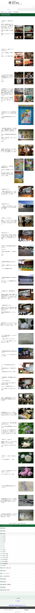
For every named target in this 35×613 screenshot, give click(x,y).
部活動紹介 (4, 578)
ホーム (8, 9)
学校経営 (4, 530)
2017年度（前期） (5, 555)
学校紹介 (4, 528)
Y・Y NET (17, 600)
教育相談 (4, 587)
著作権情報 (26, 609)
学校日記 (4, 533)
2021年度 (3, 541)
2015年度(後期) (5, 561)
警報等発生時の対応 (6, 589)
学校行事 (4, 570)
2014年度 (3, 565)
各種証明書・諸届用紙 (6, 584)
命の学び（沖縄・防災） (6, 567)
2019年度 (3, 549)
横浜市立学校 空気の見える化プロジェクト (17, 605)
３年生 (3, 543)
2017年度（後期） (5, 553)
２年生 (3, 545)
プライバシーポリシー (8, 609)
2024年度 (3, 536)
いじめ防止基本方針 (6, 576)
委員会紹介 (4, 581)
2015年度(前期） (5, 563)
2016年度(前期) (5, 559)
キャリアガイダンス (6, 573)
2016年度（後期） (5, 557)
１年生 (3, 547)
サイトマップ (17, 611)
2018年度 (3, 551)
